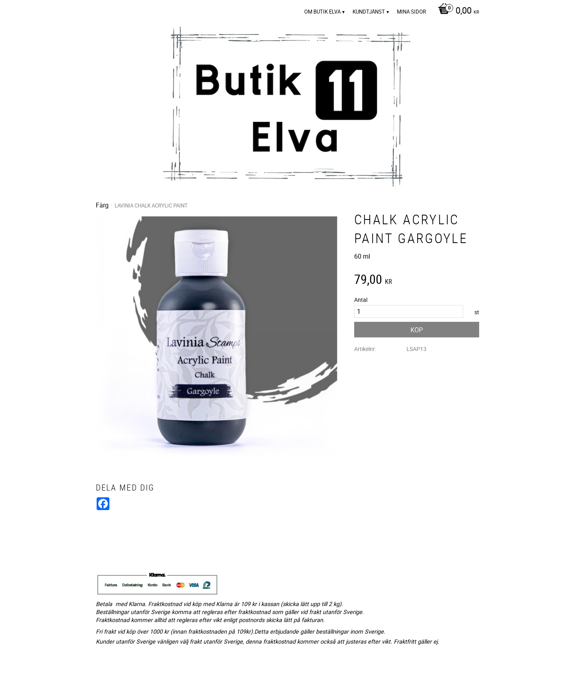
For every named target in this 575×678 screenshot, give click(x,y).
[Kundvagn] (456, 11)
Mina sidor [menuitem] (411, 11)
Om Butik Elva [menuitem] (322, 11)
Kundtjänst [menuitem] (369, 11)
